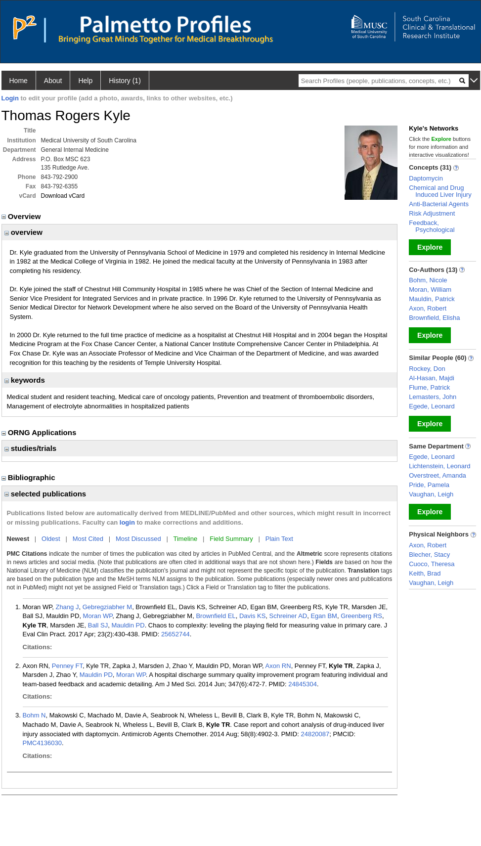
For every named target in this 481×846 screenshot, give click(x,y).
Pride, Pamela (429, 485)
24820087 (315, 734)
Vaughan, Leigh (431, 494)
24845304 (302, 684)
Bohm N (34, 715)
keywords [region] (24, 380)
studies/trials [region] (30, 448)
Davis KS (252, 616)
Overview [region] (22, 216)
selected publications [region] (45, 494)
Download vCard (63, 195)
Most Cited (88, 538)
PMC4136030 (42, 743)
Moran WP (98, 616)
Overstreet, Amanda (437, 475)
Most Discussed (138, 538)
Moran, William (430, 289)
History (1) (125, 81)
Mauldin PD (127, 625)
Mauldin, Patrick (431, 299)
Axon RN (278, 665)
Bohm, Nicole (428, 280)
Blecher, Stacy (429, 554)
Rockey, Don (427, 368)
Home (18, 81)
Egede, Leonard (432, 406)
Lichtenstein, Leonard (439, 466)
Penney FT (67, 665)
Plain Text (279, 538)
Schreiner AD (288, 616)
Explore (429, 247)
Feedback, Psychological (432, 226)
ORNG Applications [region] (40, 432)
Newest (18, 538)
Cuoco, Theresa (431, 564)
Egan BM (323, 616)
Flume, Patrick (429, 387)
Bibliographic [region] (29, 477)
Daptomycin (426, 178)
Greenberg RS (361, 616)
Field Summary (231, 538)
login (127, 522)
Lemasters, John (432, 397)
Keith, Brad (424, 573)
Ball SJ (98, 625)
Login (10, 98)
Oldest (51, 538)
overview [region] (23, 232)
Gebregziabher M (107, 607)
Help (85, 81)
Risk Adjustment (432, 213)
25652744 (175, 634)
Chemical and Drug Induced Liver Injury (440, 191)
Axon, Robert (427, 308)
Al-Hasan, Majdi (431, 378)
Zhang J (67, 607)
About (53, 81)
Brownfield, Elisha (434, 317)
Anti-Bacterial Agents (439, 204)
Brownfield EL (215, 616)
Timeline (186, 538)
